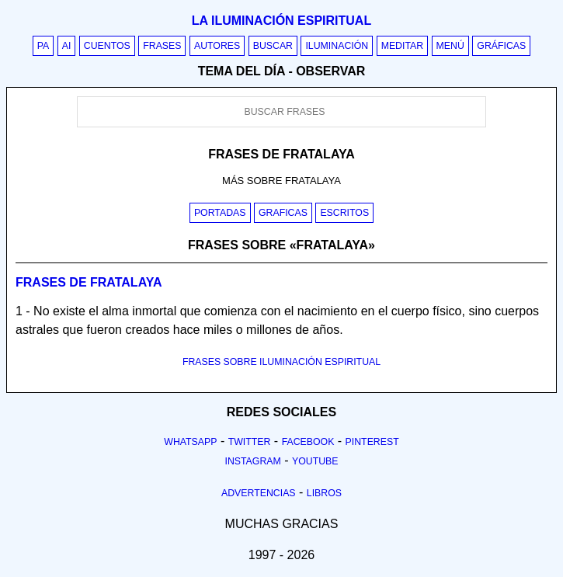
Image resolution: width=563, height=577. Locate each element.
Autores (217, 45)
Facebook (308, 441)
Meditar (402, 45)
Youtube (315, 461)
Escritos (344, 212)
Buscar (273, 45)
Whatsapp (190, 441)
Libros (324, 493)
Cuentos (107, 45)
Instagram (252, 461)
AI (66, 45)
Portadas (220, 212)
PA (43, 45)
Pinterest (372, 441)
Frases (162, 45)
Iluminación (336, 45)
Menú (450, 45)
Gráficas (501, 45)
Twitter (249, 441)
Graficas (283, 212)
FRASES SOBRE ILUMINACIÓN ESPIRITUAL (281, 361)
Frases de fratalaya (89, 282)
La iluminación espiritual (281, 20)
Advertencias (258, 493)
